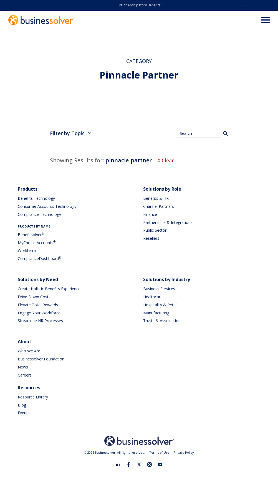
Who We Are (29, 350)
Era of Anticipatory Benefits (139, 5)
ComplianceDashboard (39, 258)
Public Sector (154, 230)
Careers (25, 375)
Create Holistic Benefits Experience (49, 288)
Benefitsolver (31, 234)
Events (24, 412)
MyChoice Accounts (36, 242)
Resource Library (33, 397)
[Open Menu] (265, 20)
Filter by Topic (70, 133)
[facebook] (128, 464)
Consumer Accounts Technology (47, 206)
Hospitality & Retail (160, 304)
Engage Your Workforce (39, 312)
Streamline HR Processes (40, 320)
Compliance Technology (39, 214)
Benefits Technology (36, 198)
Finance (150, 214)
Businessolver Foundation (41, 359)
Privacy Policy (183, 452)
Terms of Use (159, 452)
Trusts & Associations (163, 320)
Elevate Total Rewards (38, 304)
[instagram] (149, 464)
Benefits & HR (156, 198)
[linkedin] (118, 464)
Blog (22, 405)
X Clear (166, 160)
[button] (32, 5)
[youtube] (160, 464)
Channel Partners (158, 206)
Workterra (27, 250)
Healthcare (153, 296)
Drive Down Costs (34, 296)
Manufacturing (156, 312)
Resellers (151, 238)
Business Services (159, 288)
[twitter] (139, 464)
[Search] (225, 133)
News (23, 367)
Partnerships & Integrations (168, 222)
